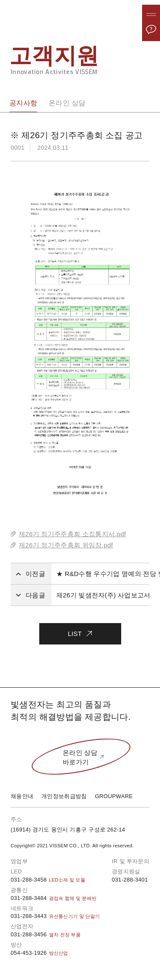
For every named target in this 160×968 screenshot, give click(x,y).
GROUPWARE (114, 796)
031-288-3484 (53, 898)
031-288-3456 (46, 934)
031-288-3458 (48, 879)
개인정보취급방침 (64, 796)
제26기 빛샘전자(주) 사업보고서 (103, 595)
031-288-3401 (130, 879)
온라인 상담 (67, 103)
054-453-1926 (39, 953)
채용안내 (22, 796)
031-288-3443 (55, 916)
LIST (80, 630)
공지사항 (23, 103)
